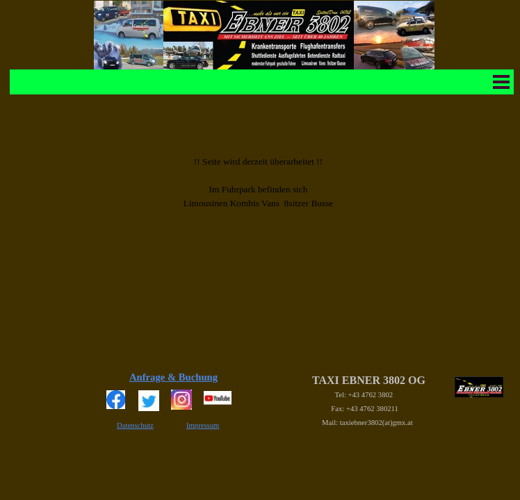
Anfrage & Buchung (173, 377)
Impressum (202, 425)
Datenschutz (135, 425)
